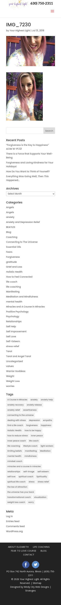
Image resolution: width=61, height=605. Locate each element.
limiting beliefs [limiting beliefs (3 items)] (14, 451)
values (10, 366)
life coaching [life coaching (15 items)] (13, 446)
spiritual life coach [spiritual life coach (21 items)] (16, 481)
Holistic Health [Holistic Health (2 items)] (14, 430)
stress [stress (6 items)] (31, 481)
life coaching (13, 286)
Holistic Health (14, 271)
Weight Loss (13, 381)
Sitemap (37, 583)
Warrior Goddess (15, 371)
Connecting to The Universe (22, 242)
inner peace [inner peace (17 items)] (37, 435)
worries (10, 386)
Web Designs (42, 586)
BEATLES (10, 227)
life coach (11, 281)
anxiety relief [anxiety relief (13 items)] (13, 410)
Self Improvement (16, 331)
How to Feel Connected (19, 276)
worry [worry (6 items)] (31, 502)
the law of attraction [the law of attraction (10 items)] (17, 486)
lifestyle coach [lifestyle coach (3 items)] (30, 446)
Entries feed (13, 521)
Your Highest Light (20, 30)
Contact (28, 554)
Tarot (9, 351)
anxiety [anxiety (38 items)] (34, 399)
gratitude (11, 262)
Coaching (11, 237)
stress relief (12, 346)
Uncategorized (14, 361)
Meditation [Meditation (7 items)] (45, 451)
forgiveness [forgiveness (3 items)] (32, 425)
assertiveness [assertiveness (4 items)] (30, 410)
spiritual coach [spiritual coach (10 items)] (26, 476)
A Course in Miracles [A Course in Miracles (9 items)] (17, 399)
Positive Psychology (17, 311)
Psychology (12, 316)
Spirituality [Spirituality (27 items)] (41, 476)
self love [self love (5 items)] (11, 476)
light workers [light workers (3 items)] (47, 446)
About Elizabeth (18, 546)
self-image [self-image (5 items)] (28, 471)
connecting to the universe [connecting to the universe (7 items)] (20, 415)
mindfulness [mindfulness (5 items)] (30, 456)
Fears (9, 252)
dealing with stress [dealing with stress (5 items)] (16, 420)
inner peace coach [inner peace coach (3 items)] (16, 440)
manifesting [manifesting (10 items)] (31, 451)
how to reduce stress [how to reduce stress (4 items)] (17, 435)
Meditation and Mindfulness (22, 296)
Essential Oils (13, 247)
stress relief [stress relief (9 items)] (43, 481)
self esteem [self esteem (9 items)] (43, 471)
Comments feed (15, 526)
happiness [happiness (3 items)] (46, 425)
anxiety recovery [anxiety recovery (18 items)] (15, 404)
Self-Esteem (13, 341)
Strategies (30, 590)
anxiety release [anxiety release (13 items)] (34, 404)
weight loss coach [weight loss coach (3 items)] (16, 502)
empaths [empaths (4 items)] (47, 420)
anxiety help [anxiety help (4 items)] (47, 399)
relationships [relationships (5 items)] (13, 471)
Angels (10, 207)
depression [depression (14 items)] (34, 420)
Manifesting (13, 291)
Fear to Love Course (23, 550)
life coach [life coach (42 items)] (34, 440)
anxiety (10, 217)
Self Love (11, 336)
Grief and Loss (14, 266)
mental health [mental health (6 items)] (14, 456)
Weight (10, 376)
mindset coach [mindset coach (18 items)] (14, 461)
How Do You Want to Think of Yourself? (28, 171)
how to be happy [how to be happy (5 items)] (33, 430)
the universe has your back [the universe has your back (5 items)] (20, 492)
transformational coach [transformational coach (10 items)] (19, 497)
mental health (14, 301)
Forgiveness (13, 257)
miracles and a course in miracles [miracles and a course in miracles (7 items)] (24, 466)
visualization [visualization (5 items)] (40, 497)
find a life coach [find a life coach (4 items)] (15, 425)
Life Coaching (41, 546)
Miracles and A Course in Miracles (25, 306)
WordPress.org (14, 531)
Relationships (14, 321)
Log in (9, 516)
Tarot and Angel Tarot (18, 356)
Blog (8, 232)
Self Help (11, 326)
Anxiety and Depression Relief (23, 222)
